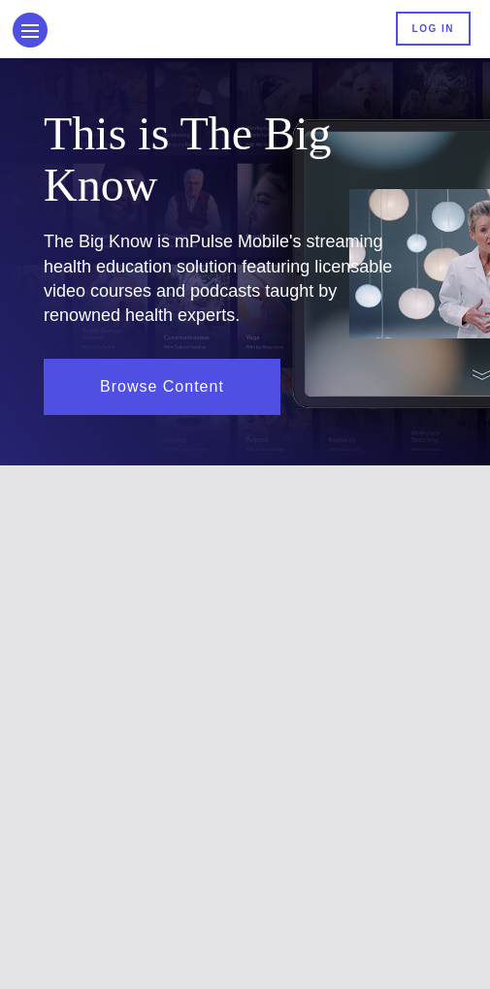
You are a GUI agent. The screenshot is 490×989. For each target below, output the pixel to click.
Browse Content (162, 386)
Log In (433, 28)
